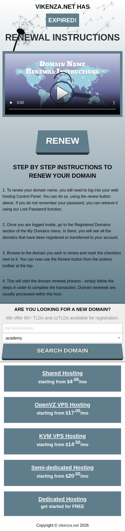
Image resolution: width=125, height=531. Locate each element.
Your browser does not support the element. (62, 84)
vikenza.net (69, 525)
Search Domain (62, 351)
